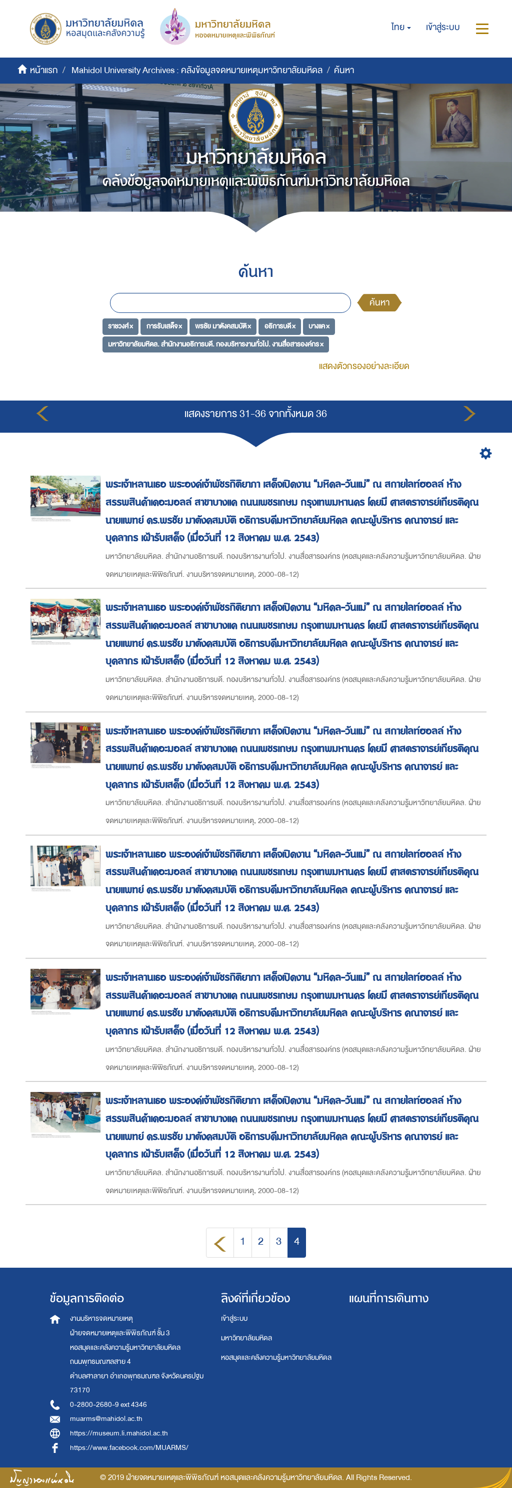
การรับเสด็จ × (164, 326)
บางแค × (319, 326)
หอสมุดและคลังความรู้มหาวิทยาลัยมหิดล (276, 1357)
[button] (401, 27)
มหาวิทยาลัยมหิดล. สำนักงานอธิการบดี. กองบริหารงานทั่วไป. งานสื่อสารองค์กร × (216, 344)
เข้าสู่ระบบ (234, 1318)
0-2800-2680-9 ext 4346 (108, 1404)
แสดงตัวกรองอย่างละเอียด (364, 366)
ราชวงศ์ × (120, 326)
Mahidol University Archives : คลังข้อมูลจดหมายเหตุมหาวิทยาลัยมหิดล (197, 70)
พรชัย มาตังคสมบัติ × (223, 326)
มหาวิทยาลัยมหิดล (246, 1338)
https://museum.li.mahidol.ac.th (119, 1433)
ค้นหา (380, 302)
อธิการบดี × (280, 326)
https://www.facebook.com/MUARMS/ (129, 1447)
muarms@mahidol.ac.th (106, 1418)
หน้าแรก (44, 70)
